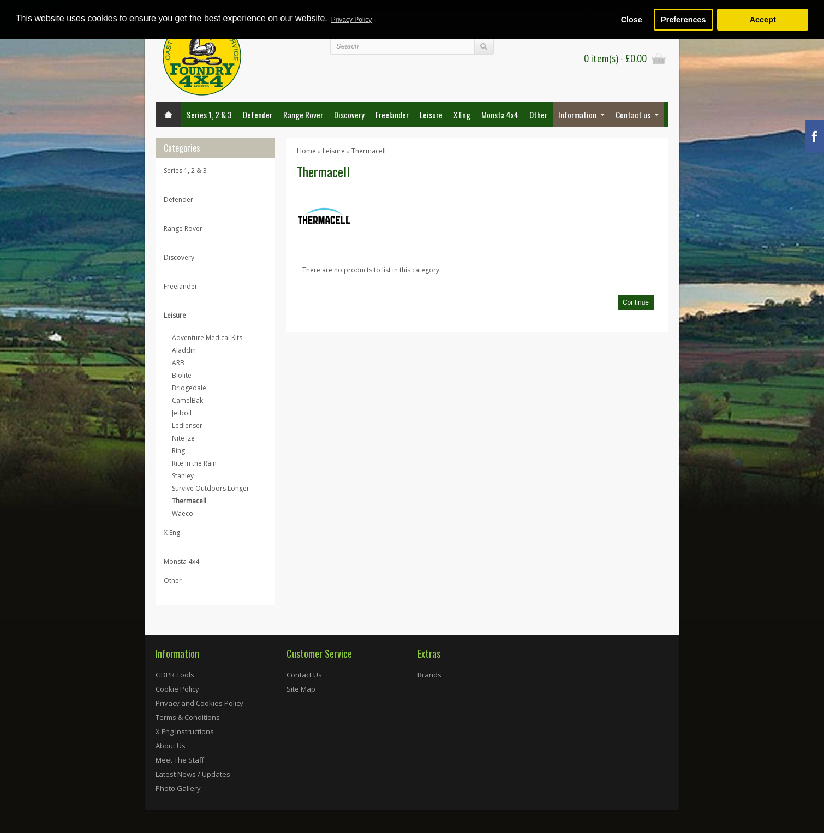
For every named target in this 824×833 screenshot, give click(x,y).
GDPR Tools (175, 675)
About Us (171, 746)
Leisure (431, 115)
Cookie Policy (177, 689)
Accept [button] (763, 19)
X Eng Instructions (185, 731)
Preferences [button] (683, 19)
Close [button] (631, 19)
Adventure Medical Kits (207, 337)
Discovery (349, 115)
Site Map (300, 689)
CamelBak (187, 400)
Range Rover (303, 115)
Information (577, 115)
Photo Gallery (178, 788)
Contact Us (304, 675)
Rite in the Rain (194, 463)
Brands (429, 675)
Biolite (182, 375)
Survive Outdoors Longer (210, 488)
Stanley (183, 475)
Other (538, 115)
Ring (178, 450)
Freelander (392, 115)
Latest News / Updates (193, 774)
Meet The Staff (180, 760)
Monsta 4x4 (499, 115)
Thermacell (189, 500)
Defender (257, 115)
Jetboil (182, 413)
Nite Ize (183, 438)
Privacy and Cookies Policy (199, 703)
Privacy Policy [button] (351, 19)
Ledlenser (187, 425)
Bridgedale (189, 387)
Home (306, 151)
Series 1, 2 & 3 (209, 115)
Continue (636, 302)
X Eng (461, 115)
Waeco (182, 513)
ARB (178, 362)
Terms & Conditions (188, 717)
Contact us (633, 115)
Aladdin (184, 350)
